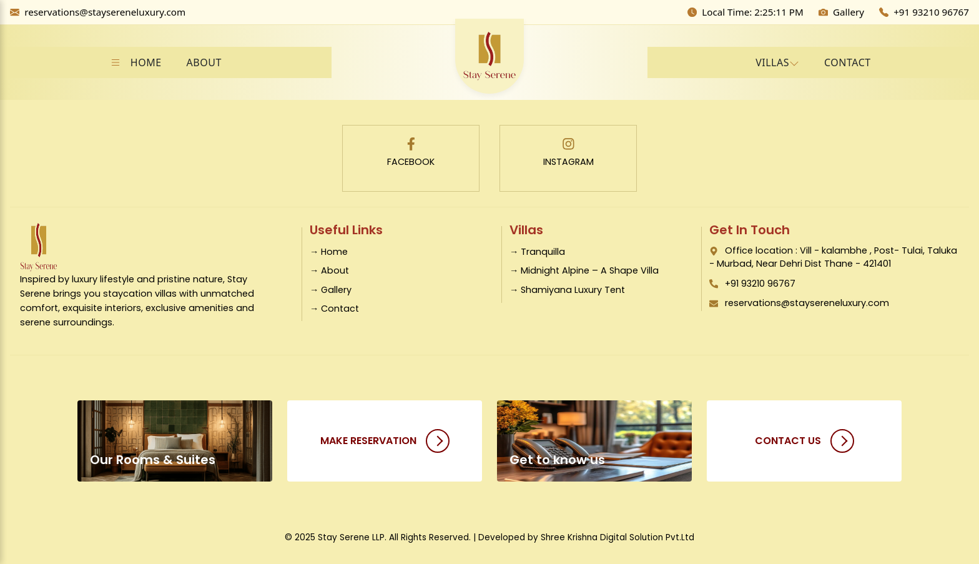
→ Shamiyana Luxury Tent (567, 290)
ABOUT (204, 62)
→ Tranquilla (537, 251)
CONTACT (847, 62)
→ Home (329, 251)
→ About (329, 270)
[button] (777, 62)
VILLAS (772, 62)
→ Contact (334, 308)
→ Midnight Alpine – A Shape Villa (584, 270)
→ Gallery (331, 290)
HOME (146, 62)
